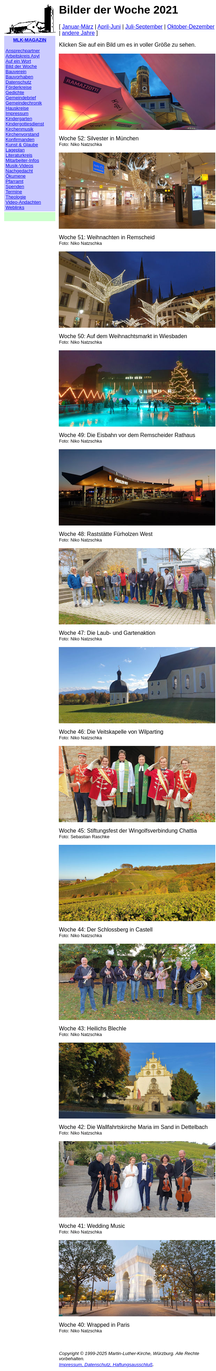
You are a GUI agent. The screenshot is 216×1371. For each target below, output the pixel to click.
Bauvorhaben (19, 76)
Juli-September (144, 27)
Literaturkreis (19, 155)
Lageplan (15, 150)
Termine (14, 191)
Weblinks (15, 207)
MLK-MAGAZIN (30, 39)
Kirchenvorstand (22, 134)
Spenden (15, 186)
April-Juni (109, 27)
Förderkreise (19, 87)
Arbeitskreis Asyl (23, 56)
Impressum (17, 113)
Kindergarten (19, 118)
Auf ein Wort (18, 61)
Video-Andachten (23, 202)
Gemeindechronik (24, 103)
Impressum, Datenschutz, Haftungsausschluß (105, 1364)
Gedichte (15, 92)
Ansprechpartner (23, 50)
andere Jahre (78, 33)
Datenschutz (18, 82)
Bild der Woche (21, 66)
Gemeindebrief (21, 97)
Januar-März (77, 27)
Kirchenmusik (19, 129)
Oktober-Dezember (191, 27)
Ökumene (16, 176)
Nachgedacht (19, 170)
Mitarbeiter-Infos (22, 160)
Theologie (16, 197)
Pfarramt (14, 181)
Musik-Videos (19, 165)
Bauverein (16, 71)
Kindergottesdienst (25, 123)
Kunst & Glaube (22, 144)
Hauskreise (17, 108)
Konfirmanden (20, 139)
